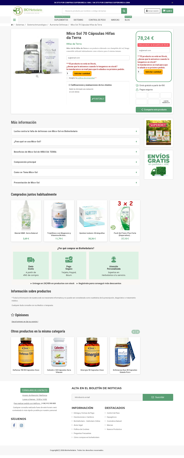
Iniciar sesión (152, 10)
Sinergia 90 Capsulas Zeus (92, 370)
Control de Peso (97, 20)
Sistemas (78, 20)
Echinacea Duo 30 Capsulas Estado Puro (125, 371)
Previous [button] (133, 332)
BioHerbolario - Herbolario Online (87, 421)
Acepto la (82, 78)
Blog (128, 18)
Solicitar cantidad (82, 73)
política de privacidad (86, 78)
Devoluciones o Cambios (84, 417)
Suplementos (62, 18)
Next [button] (138, 332)
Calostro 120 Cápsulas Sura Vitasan (59, 371)
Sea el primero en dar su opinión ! (25, 322)
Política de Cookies (81, 429)
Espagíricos (111, 417)
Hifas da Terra (74, 44)
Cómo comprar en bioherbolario (86, 437)
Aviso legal (78, 425)
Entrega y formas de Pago (84, 413)
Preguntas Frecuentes (82, 433)
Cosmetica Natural (114, 421)
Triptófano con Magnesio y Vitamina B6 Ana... (59, 234)
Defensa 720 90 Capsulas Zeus (26, 370)
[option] (26, 221)
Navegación (14, 19)
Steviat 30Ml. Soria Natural (26, 233)
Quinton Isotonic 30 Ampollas (92, 233)
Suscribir (158, 397)
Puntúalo (98, 99)
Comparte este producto (154, 110)
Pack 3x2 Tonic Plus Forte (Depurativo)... (125, 234)
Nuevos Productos (114, 429)
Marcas (115, 20)
